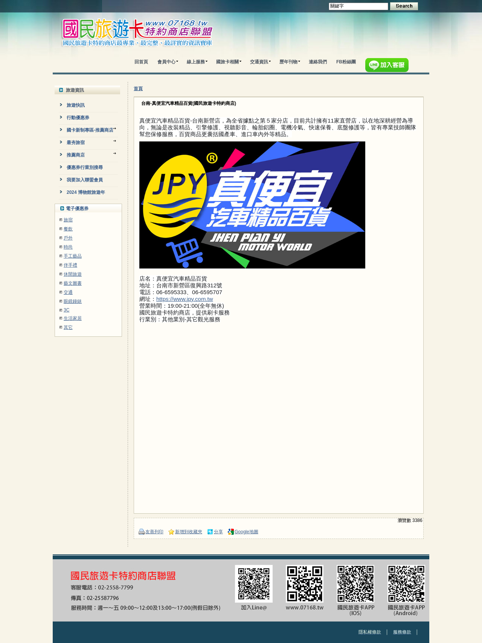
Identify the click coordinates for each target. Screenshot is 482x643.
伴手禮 (70, 265)
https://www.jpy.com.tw (184, 299)
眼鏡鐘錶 (73, 301)
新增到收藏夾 (188, 531)
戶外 (68, 238)
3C (66, 310)
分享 (218, 531)
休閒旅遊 (73, 274)
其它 (68, 327)
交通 (68, 292)
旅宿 (68, 220)
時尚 (68, 247)
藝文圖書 (73, 283)
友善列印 (154, 531)
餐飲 (68, 229)
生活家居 (73, 318)
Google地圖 (246, 531)
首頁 (138, 88)
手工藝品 (73, 256)
